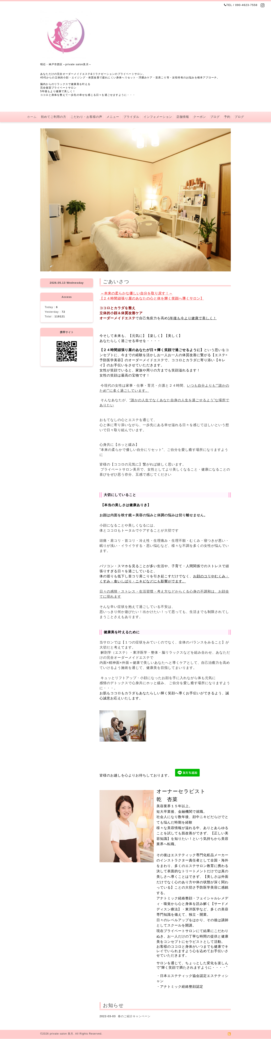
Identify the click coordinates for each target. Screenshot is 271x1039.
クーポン (199, 116)
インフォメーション (158, 116)
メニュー (112, 116)
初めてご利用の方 (53, 116)
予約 (227, 116)
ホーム (32, 116)
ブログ (215, 116)
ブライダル (131, 116)
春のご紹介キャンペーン (134, 1016)
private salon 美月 (61, 1033)
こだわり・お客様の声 (86, 116)
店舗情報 (182, 116)
